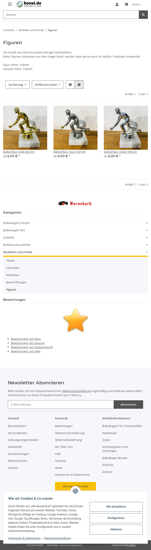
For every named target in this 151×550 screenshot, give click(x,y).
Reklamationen (18, 461)
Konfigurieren (114, 518)
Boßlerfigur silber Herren (120, 152)
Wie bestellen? (17, 426)
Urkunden (12, 268)
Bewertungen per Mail (26, 351)
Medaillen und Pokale (17, 252)
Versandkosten (17, 433)
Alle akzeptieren (115, 506)
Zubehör (8, 237)
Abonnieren (128, 404)
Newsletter (15, 447)
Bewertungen (64, 426)
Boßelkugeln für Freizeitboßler (122, 426)
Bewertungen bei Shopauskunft (32, 347)
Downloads (109, 433)
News (58, 468)
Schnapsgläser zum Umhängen (115, 449)
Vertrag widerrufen (75, 486)
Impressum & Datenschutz (26, 538)
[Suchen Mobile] (71, 14)
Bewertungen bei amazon (28, 343)
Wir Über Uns (64, 447)
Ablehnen (115, 529)
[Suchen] (143, 14)
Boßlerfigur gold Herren (18, 152)
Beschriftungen (16, 282)
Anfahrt (107, 472)
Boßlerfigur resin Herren (69, 152)
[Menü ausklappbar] (10, 2)
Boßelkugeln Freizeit (16, 223)
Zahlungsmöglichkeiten (23, 440)
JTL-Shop (130, 545)
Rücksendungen (18, 454)
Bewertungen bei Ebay (26, 339)
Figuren (11, 289)
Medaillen (12, 275)
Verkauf (13, 468)
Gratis (106, 440)
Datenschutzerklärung (59, 538)
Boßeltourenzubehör (16, 245)
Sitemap (60, 461)
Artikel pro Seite (46, 84)
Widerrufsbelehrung (68, 440)
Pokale (10, 260)
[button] (117, 4)
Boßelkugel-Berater (115, 458)
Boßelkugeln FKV (14, 230)
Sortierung (16, 84)
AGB (58, 454)
